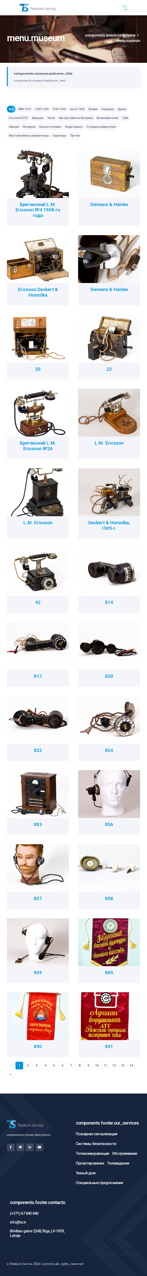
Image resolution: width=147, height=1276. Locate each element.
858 (109, 898)
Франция (37, 118)
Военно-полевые (50, 126)
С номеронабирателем (101, 126)
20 (38, 369)
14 (131, 1065)
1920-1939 (41, 109)
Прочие (75, 135)
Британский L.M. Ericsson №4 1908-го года (38, 210)
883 (38, 824)
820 (109, 676)
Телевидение (118, 1163)
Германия (107, 109)
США (125, 118)
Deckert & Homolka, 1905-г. (109, 525)
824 (109, 750)
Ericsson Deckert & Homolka (38, 292)
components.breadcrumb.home (110, 35)
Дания (122, 109)
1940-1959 (59, 109)
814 (109, 602)
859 (38, 972)
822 (38, 750)
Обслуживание (124, 1153)
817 (38, 676)
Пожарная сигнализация (96, 1134)
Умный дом (86, 1173)
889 (109, 972)
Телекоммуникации (92, 1153)
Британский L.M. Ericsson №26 (38, 445)
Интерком (29, 126)
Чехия (51, 118)
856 (109, 824)
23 (109, 369)
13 (122, 1065)
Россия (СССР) (18, 118)
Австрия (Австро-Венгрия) (76, 118)
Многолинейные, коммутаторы (29, 135)
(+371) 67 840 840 (24, 1213)
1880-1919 (24, 109)
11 (105, 1065)
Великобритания (107, 118)
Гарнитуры (59, 135)
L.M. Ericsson (109, 443)
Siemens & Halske (109, 204)
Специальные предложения (99, 1182)
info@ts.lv (18, 1222)
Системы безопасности (96, 1143)
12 (114, 1065)
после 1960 (77, 109)
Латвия (92, 109)
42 (38, 602)
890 (38, 1046)
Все (11, 109)
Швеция (14, 126)
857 (38, 898)
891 (109, 1046)
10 (97, 1065)
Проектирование (90, 1163)
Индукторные (73, 126)
